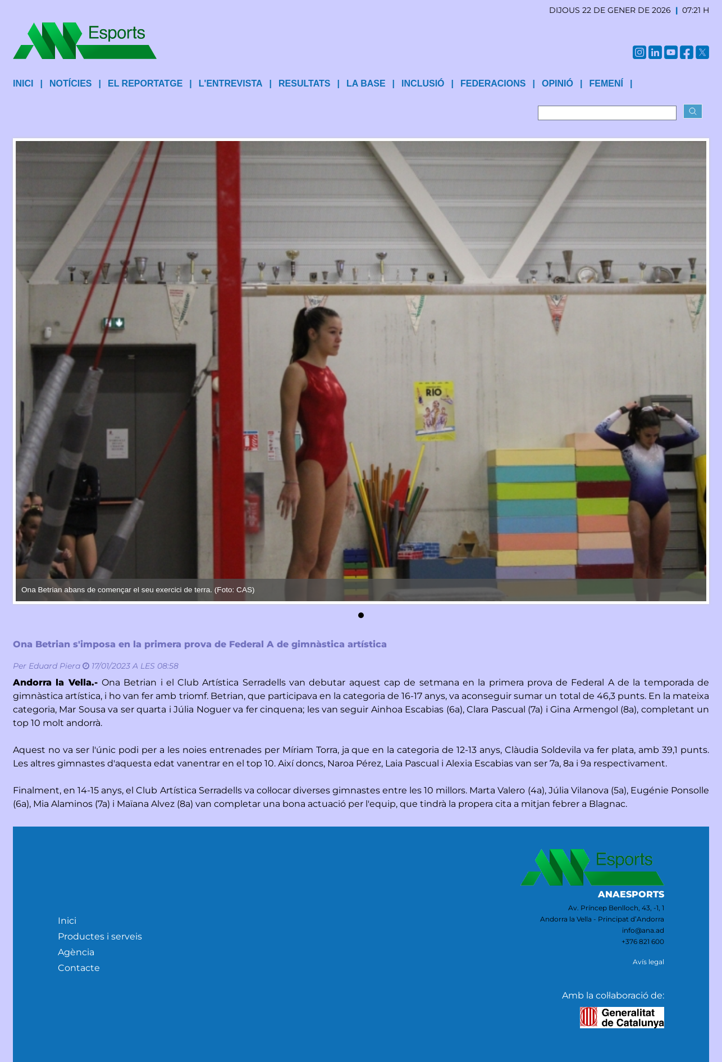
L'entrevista (231, 83)
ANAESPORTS (631, 894)
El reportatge (145, 83)
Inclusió (422, 83)
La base (366, 83)
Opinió (557, 83)
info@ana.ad (643, 930)
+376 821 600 (643, 941)
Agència (76, 952)
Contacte (79, 968)
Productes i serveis (100, 936)
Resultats (304, 83)
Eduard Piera (54, 666)
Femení (606, 83)
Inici (67, 920)
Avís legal (648, 961)
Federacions (492, 83)
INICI (23, 83)
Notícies (70, 83)
